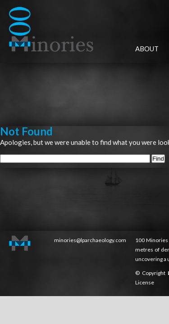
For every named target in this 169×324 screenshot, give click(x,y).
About (147, 49)
